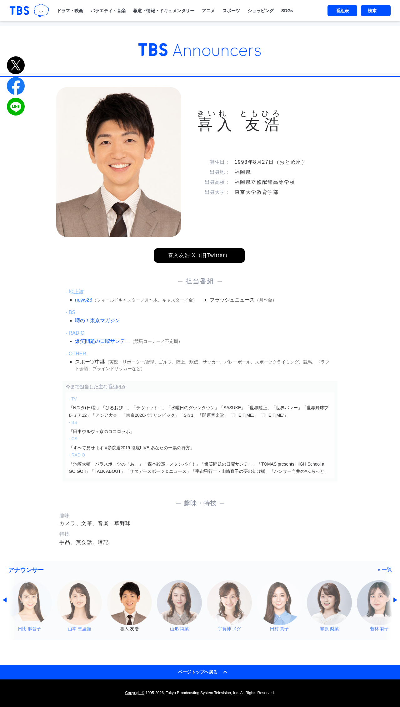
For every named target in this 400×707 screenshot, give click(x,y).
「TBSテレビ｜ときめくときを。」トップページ (19, 10)
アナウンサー (26, 570)
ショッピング (261, 10)
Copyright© (134, 693)
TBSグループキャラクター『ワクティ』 (41, 10)
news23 (83, 299)
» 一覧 (385, 569)
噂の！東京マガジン (97, 320)
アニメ (208, 10)
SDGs (287, 10)
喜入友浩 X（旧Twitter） (199, 255)
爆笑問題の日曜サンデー (102, 341)
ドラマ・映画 (70, 10)
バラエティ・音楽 (108, 10)
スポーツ (231, 10)
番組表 (342, 10)
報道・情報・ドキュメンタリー (163, 10)
